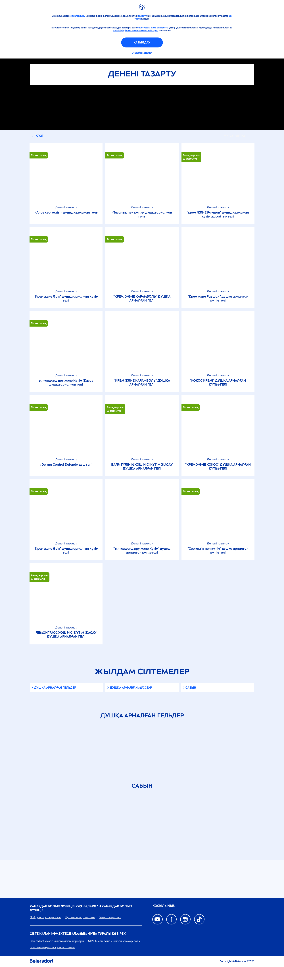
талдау (142, 16)
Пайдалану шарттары (45, 917)
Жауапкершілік (110, 917)
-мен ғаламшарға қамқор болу (114, 941)
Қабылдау (141, 42)
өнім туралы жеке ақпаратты (152, 27)
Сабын (190, 687)
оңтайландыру (77, 16)
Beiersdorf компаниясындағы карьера (57, 941)
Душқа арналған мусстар (131, 687)
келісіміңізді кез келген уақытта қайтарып (135, 30)
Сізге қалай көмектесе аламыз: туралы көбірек (78, 934)
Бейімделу (143, 53)
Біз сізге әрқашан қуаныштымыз (52, 947)
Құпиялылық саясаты (80, 917)
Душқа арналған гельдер (55, 687)
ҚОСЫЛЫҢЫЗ (164, 906)
